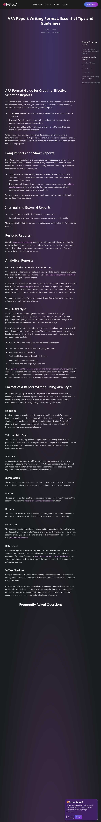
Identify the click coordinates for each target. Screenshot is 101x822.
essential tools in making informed (60, 275)
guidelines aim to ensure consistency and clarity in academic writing (39, 369)
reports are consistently (22, 242)
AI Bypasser (37, 4)
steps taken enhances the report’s (39, 501)
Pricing (56, 4)
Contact (65, 4)
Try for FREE (91, 4)
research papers (26, 286)
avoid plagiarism (61, 556)
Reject (70, 817)
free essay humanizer (19, 538)
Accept (78, 817)
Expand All (85, 45)
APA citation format (43, 556)
